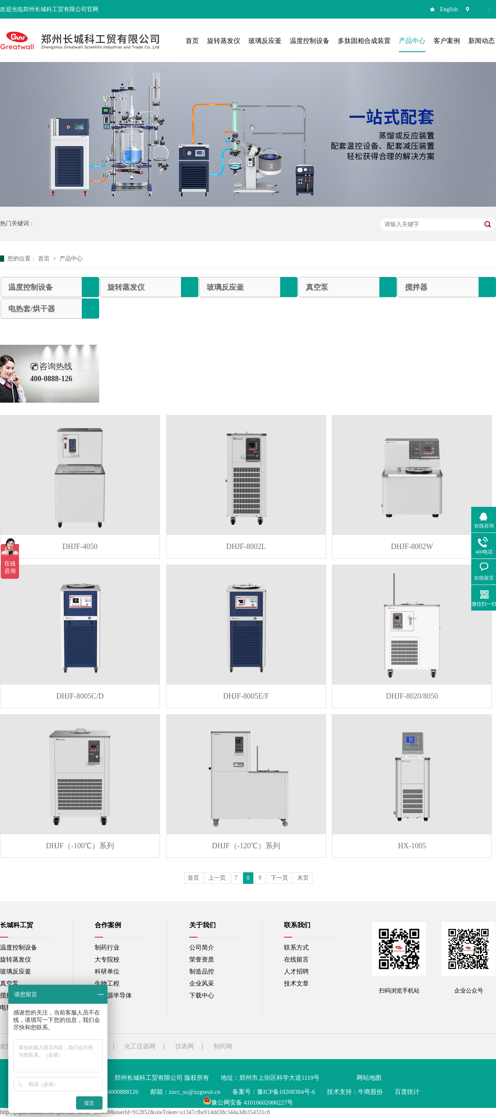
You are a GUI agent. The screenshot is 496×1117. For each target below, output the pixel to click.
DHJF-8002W (412, 546)
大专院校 (107, 959)
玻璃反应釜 (225, 287)
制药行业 (107, 947)
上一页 (217, 878)
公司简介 (201, 947)
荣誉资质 (201, 959)
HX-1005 (412, 846)
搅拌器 (416, 287)
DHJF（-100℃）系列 (80, 846)
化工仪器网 (139, 1046)
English (449, 9)
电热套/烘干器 (31, 309)
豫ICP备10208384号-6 (286, 1091)
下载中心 (201, 995)
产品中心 (71, 258)
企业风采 (201, 983)
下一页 (279, 878)
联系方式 (296, 947)
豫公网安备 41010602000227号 (248, 1102)
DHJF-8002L (246, 546)
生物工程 (107, 983)
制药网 (223, 1046)
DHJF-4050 (80, 546)
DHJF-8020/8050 (412, 696)
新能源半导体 (113, 995)
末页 (303, 878)
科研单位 (107, 971)
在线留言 (296, 959)
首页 (44, 258)
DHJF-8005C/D (80, 696)
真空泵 (317, 287)
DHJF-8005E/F (246, 696)
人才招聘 (296, 971)
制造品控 (201, 971)
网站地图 (369, 1077)
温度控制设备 (30, 287)
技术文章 (296, 983)
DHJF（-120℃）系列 (246, 846)
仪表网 (184, 1046)
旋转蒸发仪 (126, 287)
